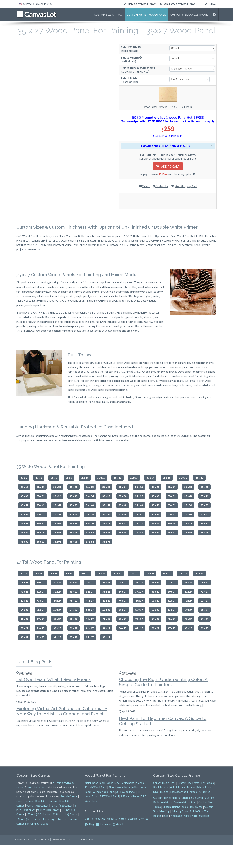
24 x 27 (122, 582)
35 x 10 (84, 477)
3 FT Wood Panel (125, 792)
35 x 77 (204, 523)
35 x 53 (204, 505)
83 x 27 (106, 628)
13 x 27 (134, 573)
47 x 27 (106, 600)
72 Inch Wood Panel (104, 792)
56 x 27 (57, 609)
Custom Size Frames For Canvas (195, 783)
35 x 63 (171, 514)
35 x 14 (150, 477)
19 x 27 (40, 582)
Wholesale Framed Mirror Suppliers (190, 815)
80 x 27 (57, 628)
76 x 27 (188, 619)
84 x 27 (122, 628)
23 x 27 (106, 582)
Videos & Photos (116, 818)
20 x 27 (57, 582)
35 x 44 (57, 505)
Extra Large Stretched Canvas (178, 4)
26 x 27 (155, 582)
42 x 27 (24, 600)
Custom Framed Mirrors (166, 797)
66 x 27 (24, 619)
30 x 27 (24, 591)
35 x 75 (171, 523)
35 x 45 (73, 505)
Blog (91, 824)
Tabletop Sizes (179, 811)
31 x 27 (40, 591)
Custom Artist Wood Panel (146, 14)
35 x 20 (57, 487)
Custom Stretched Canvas (140, 4)
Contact (143, 818)
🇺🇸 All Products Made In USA (35, 4)
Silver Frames (160, 792)
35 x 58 (90, 514)
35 (17, 236)
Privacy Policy (58, 840)
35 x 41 (204, 496)
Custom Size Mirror (192, 797)
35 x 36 (122, 496)
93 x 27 (73, 637)
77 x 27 (204, 619)
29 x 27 (204, 582)
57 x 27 (73, 609)
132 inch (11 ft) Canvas (65, 814)
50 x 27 (155, 600)
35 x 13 (134, 477)
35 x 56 (57, 514)
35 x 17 (199, 477)
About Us (100, 818)
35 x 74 (155, 523)
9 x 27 (69, 573)
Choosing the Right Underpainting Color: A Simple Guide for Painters (163, 682)
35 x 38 (155, 496)
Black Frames (160, 787)
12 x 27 (117, 573)
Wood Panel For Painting (120, 783)
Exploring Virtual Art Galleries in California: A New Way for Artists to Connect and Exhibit (61, 711)
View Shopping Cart (186, 186)
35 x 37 (139, 496)
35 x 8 (54, 477)
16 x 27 (183, 573)
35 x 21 (73, 487)
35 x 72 (122, 523)
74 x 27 (155, 619)
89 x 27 (204, 628)
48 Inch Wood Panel (119, 787)
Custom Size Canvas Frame (189, 14)
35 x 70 (90, 523)
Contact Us (161, 186)
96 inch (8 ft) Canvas (48, 810)
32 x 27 (57, 591)
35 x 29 (204, 487)
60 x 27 (122, 609)
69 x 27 (73, 619)
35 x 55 (40, 514)
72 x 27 (122, 619)
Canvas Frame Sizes (164, 783)
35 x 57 (73, 514)
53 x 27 (204, 600)
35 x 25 (139, 487)
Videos (146, 186)
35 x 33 (73, 496)
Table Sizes (196, 807)
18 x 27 (24, 582)
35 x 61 (139, 514)
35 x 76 (188, 523)
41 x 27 (204, 591)
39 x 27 (171, 591)
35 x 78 (24, 532)
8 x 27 (54, 573)
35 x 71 (106, 523)
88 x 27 (188, 628)
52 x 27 (188, 600)
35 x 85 (139, 532)
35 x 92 (57, 541)
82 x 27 (90, 628)
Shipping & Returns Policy (81, 840)
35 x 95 (106, 541)
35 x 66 (24, 523)
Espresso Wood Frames (183, 792)
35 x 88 (188, 532)
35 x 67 (40, 523)
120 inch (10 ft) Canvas (38, 814)
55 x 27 (40, 609)
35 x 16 (183, 477)
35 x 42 (24, 505)
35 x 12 (117, 477)
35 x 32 (57, 496)
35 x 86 (155, 532)
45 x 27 (73, 600)
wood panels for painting (33, 436)
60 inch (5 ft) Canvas (37, 805)
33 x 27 (73, 591)
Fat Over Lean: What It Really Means (53, 679)
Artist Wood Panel (95, 783)
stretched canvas (37, 787)
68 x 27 (57, 619)
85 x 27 (139, 628)
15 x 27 (166, 573)
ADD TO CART (168, 166)
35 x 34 (90, 496)
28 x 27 (188, 582)
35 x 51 (171, 505)
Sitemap (132, 818)
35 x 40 (188, 496)
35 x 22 (90, 487)
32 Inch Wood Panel (96, 787)
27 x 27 (171, 582)
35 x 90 (24, 541)
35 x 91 (40, 541)
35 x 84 (122, 532)
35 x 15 (166, 477)
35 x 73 (139, 523)
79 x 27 (40, 628)
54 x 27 (24, 609)
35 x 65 (204, 514)
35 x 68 (57, 523)
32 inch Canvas (24, 801)
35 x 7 (39, 477)
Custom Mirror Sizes (185, 802)
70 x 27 (90, 619)
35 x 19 (40, 487)
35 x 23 (106, 487)
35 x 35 (106, 496)
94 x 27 (90, 637)
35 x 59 (106, 514)
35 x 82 (90, 532)
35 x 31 (40, 496)
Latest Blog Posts (34, 661)
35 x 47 (106, 505)
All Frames (204, 792)
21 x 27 (73, 582)
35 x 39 (171, 496)
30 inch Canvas (69, 796)
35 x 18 (24, 487)
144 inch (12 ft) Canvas (28, 819)
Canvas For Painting (27, 823)
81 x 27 (73, 628)
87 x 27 (171, 628)
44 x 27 (57, 600)
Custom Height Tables (175, 807)
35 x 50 (155, 505)
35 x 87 (171, 532)
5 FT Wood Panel (109, 796)
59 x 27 (106, 609)
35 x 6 (24, 477)
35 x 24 (122, 487)
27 (21, 236)
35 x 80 (57, 532)
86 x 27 (155, 628)
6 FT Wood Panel (130, 796)
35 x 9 (69, 477)
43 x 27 (40, 600)
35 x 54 (24, 514)
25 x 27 (139, 582)
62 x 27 (155, 609)
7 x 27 (39, 573)
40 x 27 (188, 591)
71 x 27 (106, 619)
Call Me (210, 4)
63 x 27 (171, 609)
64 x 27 (188, 609)
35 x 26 (155, 487)
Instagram (105, 824)
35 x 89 (204, 532)
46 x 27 (90, 600)
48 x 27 (122, 600)
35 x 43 (40, 505)
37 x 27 (139, 591)
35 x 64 (188, 514)
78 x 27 (24, 628)
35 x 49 (139, 505)
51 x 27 (171, 600)
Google (120, 824)
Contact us (145, 158)
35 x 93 (73, 541)
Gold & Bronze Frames (182, 787)
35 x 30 (24, 496)
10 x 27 (84, 573)
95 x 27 (106, 637)
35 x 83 (106, 532)
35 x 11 (101, 477)
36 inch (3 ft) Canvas (46, 801)
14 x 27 (150, 573)
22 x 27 (90, 582)
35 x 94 (90, 541)
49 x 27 (139, 600)
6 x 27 (24, 573)
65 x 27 (204, 609)
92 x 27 (57, 637)
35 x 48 (122, 505)
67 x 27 (40, 619)
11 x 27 (101, 573)
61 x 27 (139, 609)
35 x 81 (73, 532)
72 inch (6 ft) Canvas (61, 805)
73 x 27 (139, 619)
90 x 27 (24, 637)
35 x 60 (122, 514)
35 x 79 (40, 532)
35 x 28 (188, 487)
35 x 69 (73, 523)
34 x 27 (90, 591)
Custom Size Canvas (108, 14)
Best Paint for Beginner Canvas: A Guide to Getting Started (162, 721)
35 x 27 (171, 487)
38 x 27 (155, 591)
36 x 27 (122, 591)
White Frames (205, 787)
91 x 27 (40, 637)
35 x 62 (155, 514)
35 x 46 (90, 505)
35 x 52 (188, 505)
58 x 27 (90, 609)
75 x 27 (171, 619)
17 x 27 (199, 573)
